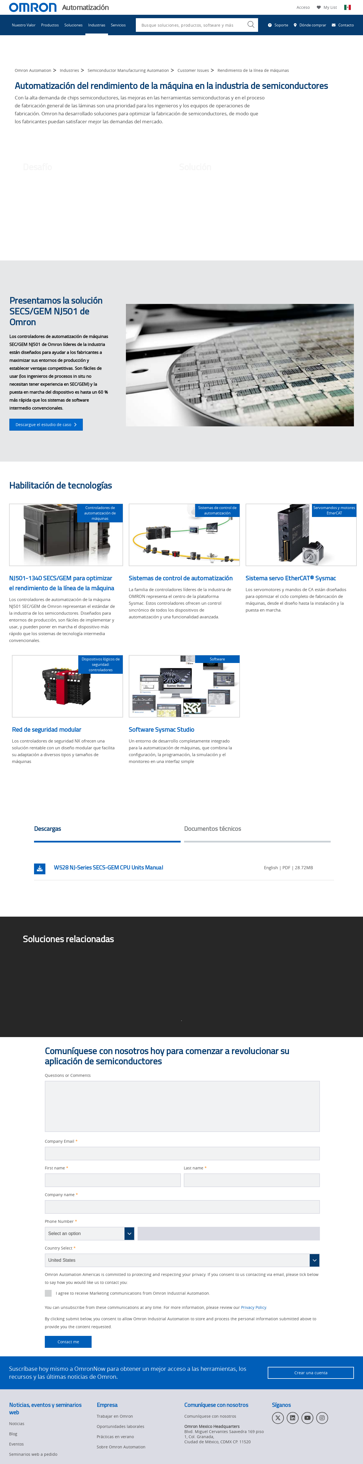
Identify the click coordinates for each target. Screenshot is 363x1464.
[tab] (107, 830)
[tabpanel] (184, 869)
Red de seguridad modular (46, 729)
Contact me (62, 1341)
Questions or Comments (68, 1075)
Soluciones (73, 25)
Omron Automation (33, 70)
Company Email (61, 1141)
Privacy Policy (253, 1307)
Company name (61, 1194)
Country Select (60, 1248)
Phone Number (61, 1221)
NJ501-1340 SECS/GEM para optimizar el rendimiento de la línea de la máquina (61, 583)
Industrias (96, 25)
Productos (50, 25)
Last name (195, 1168)
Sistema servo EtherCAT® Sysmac (291, 578)
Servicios (118, 25)
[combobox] (197, 25)
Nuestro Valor (23, 25)
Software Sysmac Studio (161, 729)
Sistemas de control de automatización (181, 578)
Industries (69, 70)
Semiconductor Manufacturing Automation (128, 70)
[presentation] (48, 1293)
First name (56, 1168)
